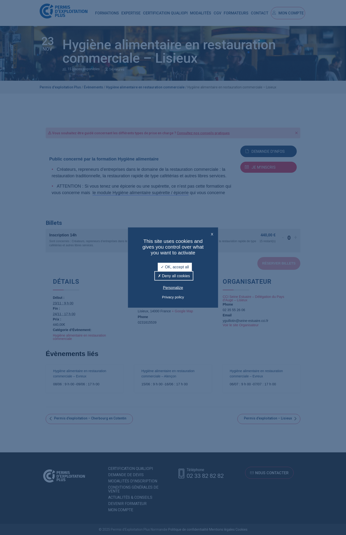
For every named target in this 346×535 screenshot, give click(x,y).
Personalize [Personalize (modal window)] (173, 288)
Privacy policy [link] (173, 297)
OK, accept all (175, 267)
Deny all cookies (174, 276)
